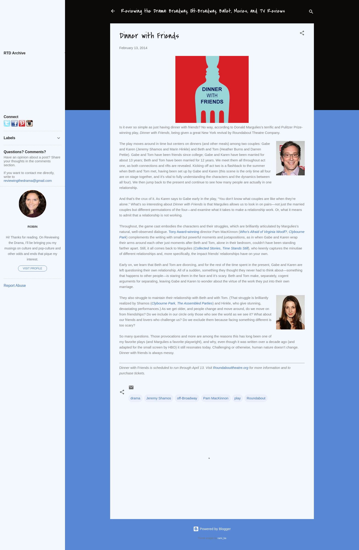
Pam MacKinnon (215, 398)
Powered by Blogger (212, 529)
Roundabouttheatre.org (230, 368)
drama (135, 398)
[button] (302, 33)
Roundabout (256, 398)
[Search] (311, 12)
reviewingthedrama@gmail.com (28, 180)
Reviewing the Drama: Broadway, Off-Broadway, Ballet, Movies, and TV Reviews (203, 11)
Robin (32, 226)
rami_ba (222, 538)
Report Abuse (15, 285)
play (237, 398)
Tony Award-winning (184, 232)
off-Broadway (187, 398)
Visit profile (32, 268)
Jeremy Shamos (158, 398)
